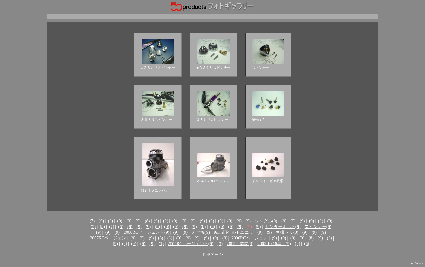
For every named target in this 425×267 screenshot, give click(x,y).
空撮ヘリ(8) (287, 232)
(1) (161, 243)
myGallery (417, 263)
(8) (147, 221)
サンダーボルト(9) (283, 226)
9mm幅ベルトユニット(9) (238, 232)
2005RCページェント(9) (190, 243)
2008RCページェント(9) (146, 232)
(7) (92, 221)
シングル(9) (266, 221)
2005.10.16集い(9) (274, 243)
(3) (220, 243)
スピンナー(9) (318, 226)
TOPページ (212, 254)
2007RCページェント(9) (113, 238)
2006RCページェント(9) (254, 238)
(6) (120, 226)
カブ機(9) (201, 232)
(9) (101, 221)
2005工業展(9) (240, 243)
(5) (93, 226)
